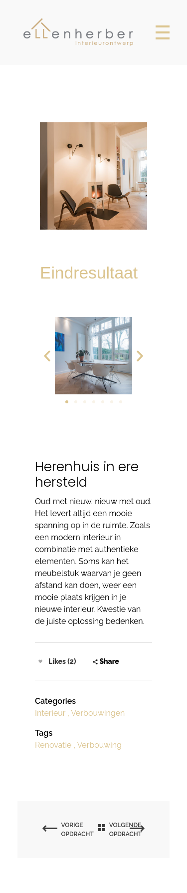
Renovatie (53, 745)
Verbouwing (99, 745)
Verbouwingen (98, 713)
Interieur (50, 713)
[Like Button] (40, 661)
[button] (66, 401)
